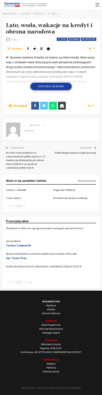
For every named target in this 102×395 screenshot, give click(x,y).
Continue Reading (51, 86)
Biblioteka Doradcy (51, 344)
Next (20, 206)
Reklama (51, 363)
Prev (10, 206)
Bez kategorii (88, 39)
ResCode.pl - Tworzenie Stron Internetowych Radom (51, 387)
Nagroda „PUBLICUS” (51, 348)
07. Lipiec (62, 39)
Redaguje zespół (51, 332)
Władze (51, 309)
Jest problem (13, 241)
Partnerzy (51, 367)
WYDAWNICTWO (51, 301)
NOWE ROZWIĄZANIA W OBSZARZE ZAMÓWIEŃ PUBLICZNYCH (44, 266)
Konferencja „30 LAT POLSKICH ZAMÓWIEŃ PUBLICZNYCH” (51, 352)
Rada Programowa (51, 325)
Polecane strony (51, 371)
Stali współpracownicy (51, 328)
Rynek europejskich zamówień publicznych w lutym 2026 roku (41, 253)
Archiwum (74, 39)
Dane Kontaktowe (51, 313)
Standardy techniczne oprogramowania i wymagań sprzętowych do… (45, 228)
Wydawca (51, 305)
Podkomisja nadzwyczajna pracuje (75, 152)
